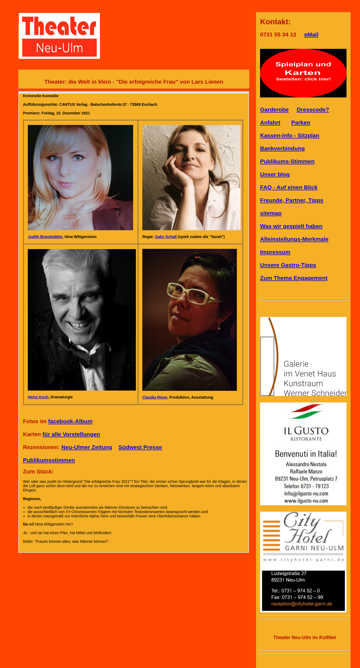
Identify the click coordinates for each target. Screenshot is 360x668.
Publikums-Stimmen (287, 161)
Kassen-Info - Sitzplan (289, 135)
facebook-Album (70, 421)
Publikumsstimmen (49, 460)
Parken (300, 122)
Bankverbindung (282, 148)
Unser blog (275, 174)
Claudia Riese (154, 397)
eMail (311, 34)
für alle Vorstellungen (71, 434)
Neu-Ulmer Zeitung (86, 447)
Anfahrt (270, 122)
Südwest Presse (140, 447)
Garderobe (274, 109)
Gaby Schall (166, 237)
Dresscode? (313, 109)
